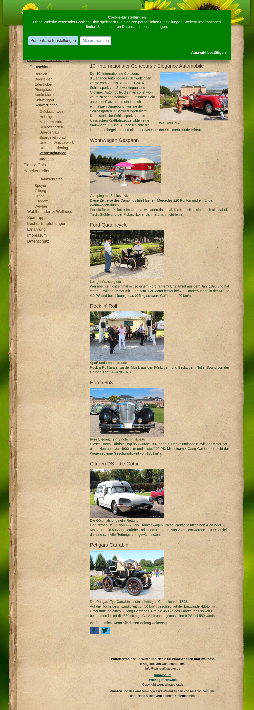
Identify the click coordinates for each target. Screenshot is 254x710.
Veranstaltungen (53, 153)
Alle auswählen (95, 40)
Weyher (41, 206)
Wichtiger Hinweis (163, 680)
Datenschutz (38, 241)
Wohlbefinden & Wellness (49, 212)
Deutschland (41, 67)
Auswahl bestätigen (208, 52)
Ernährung (36, 229)
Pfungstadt (43, 89)
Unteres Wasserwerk (57, 142)
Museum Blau (51, 122)
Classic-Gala (34, 165)
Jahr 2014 (47, 159)
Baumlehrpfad (51, 179)
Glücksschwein (52, 111)
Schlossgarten (51, 127)
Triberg (40, 191)
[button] (94, 630)
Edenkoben (44, 84)
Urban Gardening (54, 148)
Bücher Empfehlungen (46, 223)
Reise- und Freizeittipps (48, 60)
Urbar (39, 196)
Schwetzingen (46, 105)
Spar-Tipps (36, 217)
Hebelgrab (48, 117)
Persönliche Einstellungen (53, 40)
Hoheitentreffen (36, 171)
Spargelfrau (49, 132)
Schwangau (44, 100)
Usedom (41, 201)
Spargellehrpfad (53, 137)
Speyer (40, 185)
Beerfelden (44, 79)
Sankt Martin (45, 95)
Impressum (37, 235)
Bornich (41, 74)
